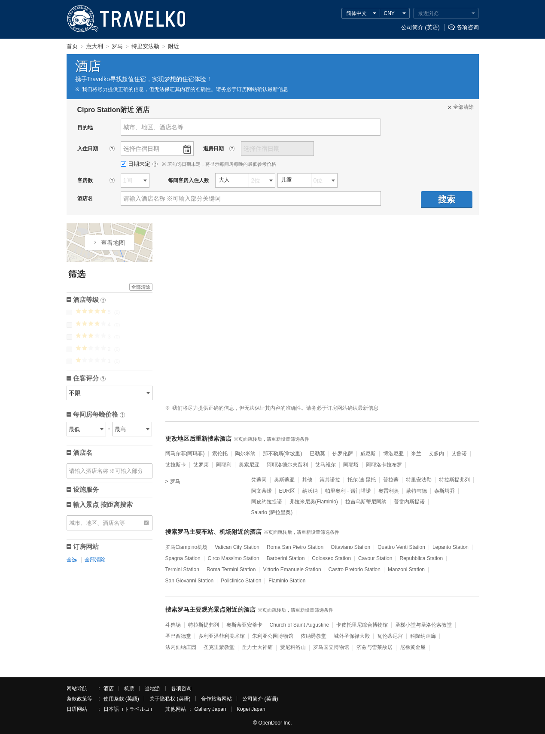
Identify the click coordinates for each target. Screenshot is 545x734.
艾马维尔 (325, 465)
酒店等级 (89, 300)
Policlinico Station (241, 581)
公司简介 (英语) (420, 27)
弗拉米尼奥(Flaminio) (313, 502)
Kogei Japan (251, 709)
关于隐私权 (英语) (169, 699)
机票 (129, 688)
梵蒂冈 (259, 480)
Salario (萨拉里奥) (272, 512)
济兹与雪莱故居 (374, 647)
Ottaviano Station (350, 547)
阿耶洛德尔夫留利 (287, 465)
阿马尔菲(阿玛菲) (185, 454)
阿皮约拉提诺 (266, 502)
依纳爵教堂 (313, 636)
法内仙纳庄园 (180, 647)
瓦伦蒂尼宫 (390, 636)
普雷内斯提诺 (409, 502)
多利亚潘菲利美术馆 (221, 636)
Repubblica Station (421, 558)
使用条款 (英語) (121, 699)
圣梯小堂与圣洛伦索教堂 (423, 625)
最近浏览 (428, 13)
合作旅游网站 (216, 699)
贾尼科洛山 (293, 647)
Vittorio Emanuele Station (292, 569)
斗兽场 (173, 625)
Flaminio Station (286, 581)
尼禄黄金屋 (413, 647)
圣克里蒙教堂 (219, 647)
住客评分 (89, 379)
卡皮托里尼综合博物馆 (362, 625)
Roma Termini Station (231, 569)
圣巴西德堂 (178, 636)
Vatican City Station (237, 547)
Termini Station (182, 569)
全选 (72, 560)
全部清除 (140, 286)
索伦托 (220, 454)
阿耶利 (223, 465)
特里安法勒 (419, 480)
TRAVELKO (83, 18)
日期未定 (136, 164)
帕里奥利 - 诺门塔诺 (348, 491)
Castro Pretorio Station (355, 569)
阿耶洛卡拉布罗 (384, 465)
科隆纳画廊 (423, 636)
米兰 (416, 454)
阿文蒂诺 (261, 491)
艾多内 (436, 454)
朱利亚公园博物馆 (272, 636)
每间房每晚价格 (99, 415)
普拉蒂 (391, 480)
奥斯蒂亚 (284, 480)
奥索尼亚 (249, 465)
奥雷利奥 (388, 491)
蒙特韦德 (416, 491)
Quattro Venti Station (401, 547)
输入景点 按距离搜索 (103, 504)
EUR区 (287, 491)
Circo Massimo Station (233, 558)
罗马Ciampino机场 (186, 547)
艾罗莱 (201, 465)
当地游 (152, 688)
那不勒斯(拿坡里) (282, 454)
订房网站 (86, 546)
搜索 (446, 199)
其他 (307, 480)
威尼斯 (368, 454)
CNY (389, 13)
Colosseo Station (331, 558)
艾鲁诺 (459, 454)
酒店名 (82, 452)
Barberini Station (286, 558)
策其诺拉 (330, 480)
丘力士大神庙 (257, 647)
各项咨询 (468, 27)
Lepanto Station (450, 547)
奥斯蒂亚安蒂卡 (244, 625)
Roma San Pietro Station (295, 547)
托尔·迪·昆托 (361, 480)
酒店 (109, 688)
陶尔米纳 (245, 454)
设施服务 (86, 489)
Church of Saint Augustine (299, 625)
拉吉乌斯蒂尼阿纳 (366, 502)
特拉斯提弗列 (454, 480)
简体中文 (356, 13)
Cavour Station (375, 558)
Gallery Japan (210, 709)
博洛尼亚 (393, 454)
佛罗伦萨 (342, 454)
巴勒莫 (317, 454)
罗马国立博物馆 (331, 647)
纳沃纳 (310, 491)
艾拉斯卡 (175, 465)
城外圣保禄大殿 (352, 636)
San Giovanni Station (189, 581)
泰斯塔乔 (444, 491)
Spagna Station (183, 558)
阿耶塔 (351, 465)
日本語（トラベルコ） (129, 709)
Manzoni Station (406, 569)
